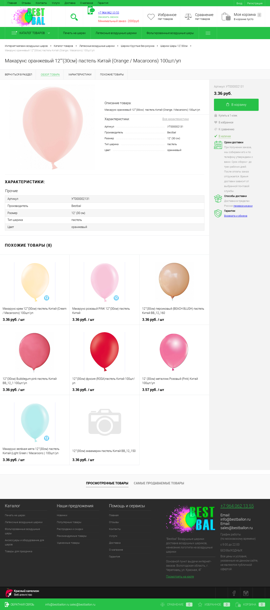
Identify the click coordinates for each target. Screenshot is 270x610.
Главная (12, 3)
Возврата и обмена (235, 215)
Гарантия (103, 3)
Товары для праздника (18, 550)
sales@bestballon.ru (236, 527)
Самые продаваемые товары (159, 482)
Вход (239, 3)
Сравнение (204, 15)
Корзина (250, 604)
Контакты (41, 3)
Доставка (70, 3)
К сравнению (224, 129)
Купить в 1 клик (225, 115)
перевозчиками (243, 205)
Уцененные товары (68, 542)
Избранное (167, 15)
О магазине (86, 3)
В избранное (223, 122)
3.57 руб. (153, 389)
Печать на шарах (74, 33)
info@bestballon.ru (235, 519)
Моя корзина (247, 14)
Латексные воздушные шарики (116, 33)
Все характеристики (175, 119)
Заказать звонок (108, 16)
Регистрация (254, 3)
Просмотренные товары (107, 482)
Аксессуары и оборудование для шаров (24, 541)
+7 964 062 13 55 (237, 505)
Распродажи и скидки (70, 528)
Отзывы (26, 3)
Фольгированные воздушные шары (170, 33)
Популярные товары (69, 521)
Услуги (56, 3)
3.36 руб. (14, 319)
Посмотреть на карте (180, 576)
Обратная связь (19, 604)
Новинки (62, 514)
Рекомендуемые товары (72, 535)
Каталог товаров (31, 33)
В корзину (236, 105)
